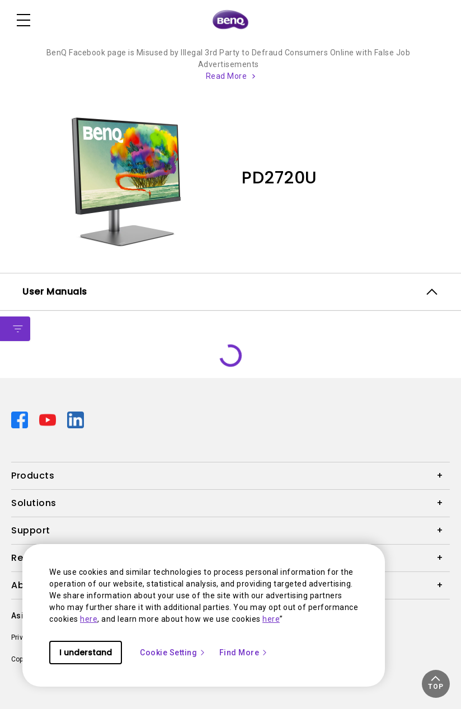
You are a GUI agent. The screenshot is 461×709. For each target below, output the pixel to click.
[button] (436, 684)
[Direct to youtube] (48, 419)
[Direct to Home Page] (230, 20)
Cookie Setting (173, 652)
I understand (85, 652)
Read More (226, 76)
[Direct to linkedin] (75, 419)
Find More (244, 652)
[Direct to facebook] (20, 419)
